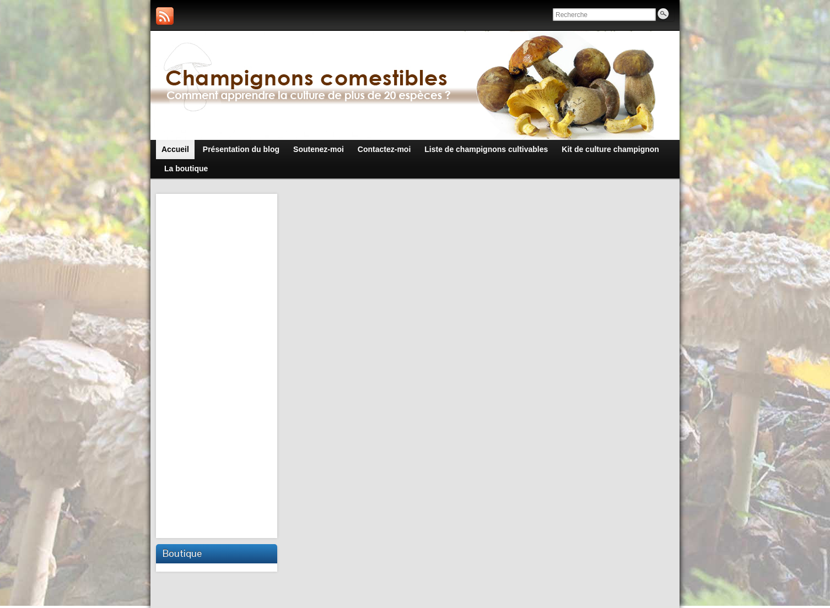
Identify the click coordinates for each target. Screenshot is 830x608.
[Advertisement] (218, 364)
